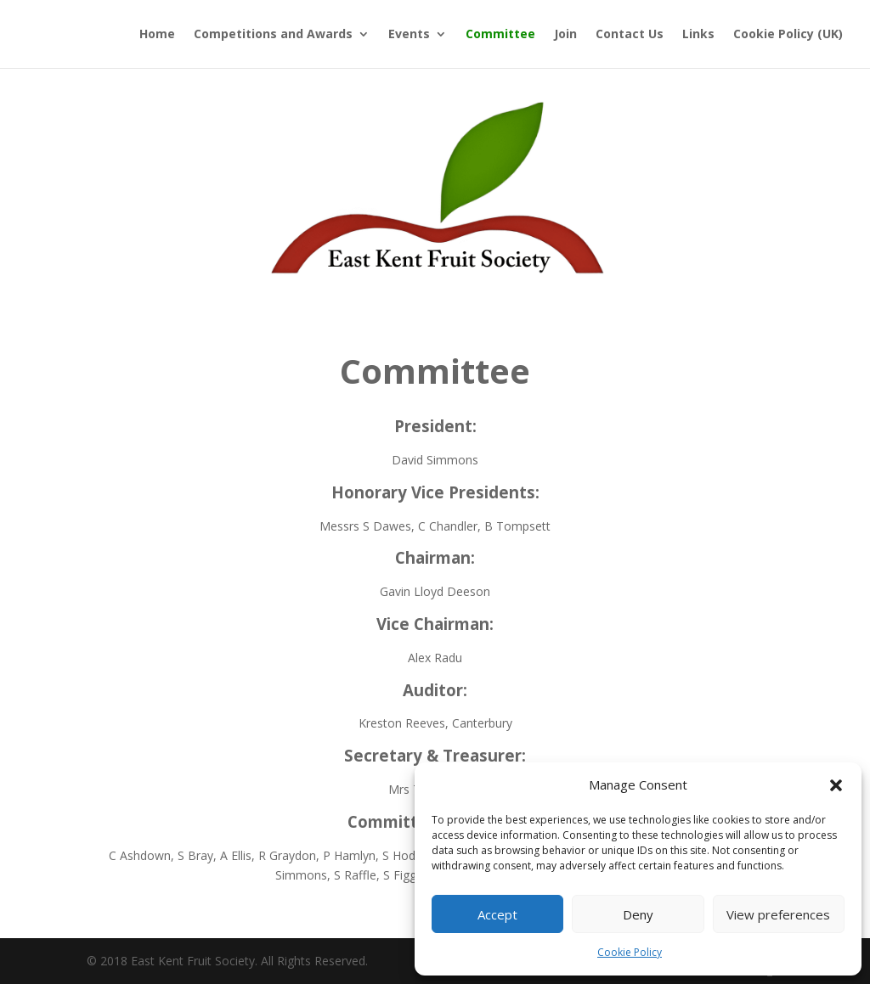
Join (565, 35)
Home (157, 35)
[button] (836, 785)
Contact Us (630, 35)
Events (409, 35)
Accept (497, 914)
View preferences (778, 914)
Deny (638, 914)
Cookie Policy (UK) (788, 35)
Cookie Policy (629, 952)
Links (698, 35)
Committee (500, 35)
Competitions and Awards (273, 35)
